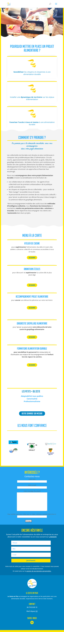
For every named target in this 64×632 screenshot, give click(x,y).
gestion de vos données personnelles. (39, 571)
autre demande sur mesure (32, 413)
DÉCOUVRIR (32, 258)
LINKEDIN (53, 537)
